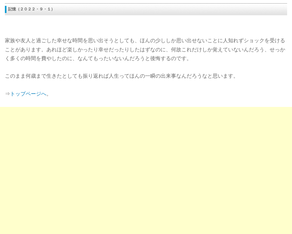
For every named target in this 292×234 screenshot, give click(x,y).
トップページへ (28, 94)
